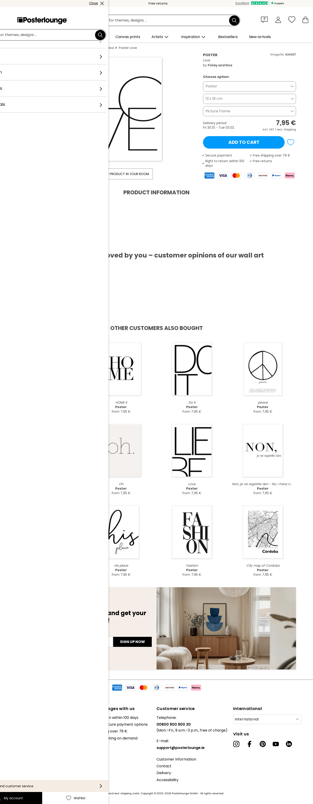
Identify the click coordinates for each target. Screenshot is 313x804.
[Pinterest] (262, 744)
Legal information (18, 781)
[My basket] (305, 19)
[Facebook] (249, 744)
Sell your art (14, 749)
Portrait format (74, 48)
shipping (290, 129)
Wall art (51, 48)
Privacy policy (15, 767)
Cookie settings (17, 774)
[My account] (278, 19)
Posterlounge (29, 48)
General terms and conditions (30, 761)
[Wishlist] (292, 19)
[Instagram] (236, 744)
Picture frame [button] (217, 111)
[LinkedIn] (289, 744)
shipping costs (129, 793)
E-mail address (34, 633)
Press (8, 742)
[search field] (161, 20)
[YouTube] (276, 744)
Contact (163, 766)
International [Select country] (247, 719)
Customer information (176, 759)
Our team (12, 724)
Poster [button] (211, 86)
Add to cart (243, 142)
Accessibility (167, 779)
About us (11, 717)
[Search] (234, 20)
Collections (13, 731)
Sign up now (132, 641)
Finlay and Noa (102, 48)
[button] (265, 19)
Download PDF (35, 244)
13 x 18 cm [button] (214, 98)
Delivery (163, 772)
